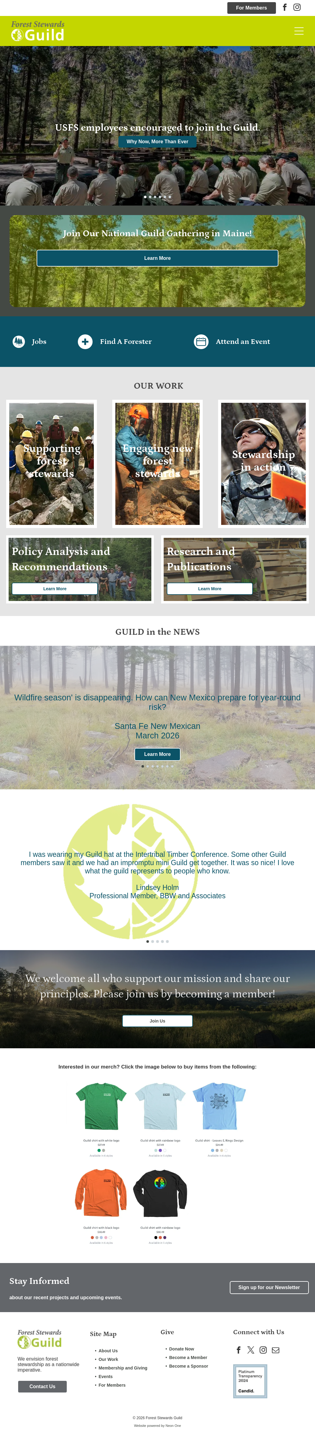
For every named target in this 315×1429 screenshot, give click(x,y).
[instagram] (297, 8)
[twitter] (250, 1351)
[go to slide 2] (150, 197)
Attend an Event (243, 341)
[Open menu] (299, 31)
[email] (275, 1351)
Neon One (173, 1425)
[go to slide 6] (170, 197)
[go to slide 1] (145, 197)
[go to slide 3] (155, 197)
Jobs (39, 341)
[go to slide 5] (165, 197)
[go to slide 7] (172, 766)
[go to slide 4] (160, 197)
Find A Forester (126, 341)
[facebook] (284, 8)
